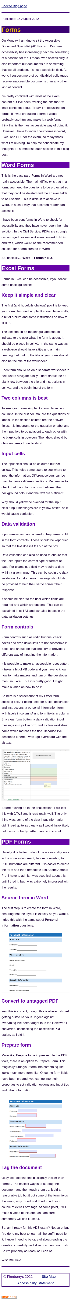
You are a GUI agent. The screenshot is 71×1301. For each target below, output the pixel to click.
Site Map (49, 1277)
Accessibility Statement (35, 1283)
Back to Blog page (14, 6)
